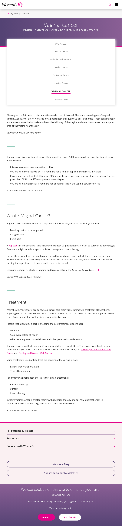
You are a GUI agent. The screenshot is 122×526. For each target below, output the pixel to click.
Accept (46, 518)
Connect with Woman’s (20, 446)
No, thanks (70, 518)
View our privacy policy (61, 509)
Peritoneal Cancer (61, 75)
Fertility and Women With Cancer (35, 353)
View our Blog (61, 464)
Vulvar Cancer (61, 99)
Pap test (12, 245)
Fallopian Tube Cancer (61, 59)
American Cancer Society (84, 270)
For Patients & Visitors (20, 430)
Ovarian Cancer (61, 67)
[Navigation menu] (116, 4)
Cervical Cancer (61, 51)
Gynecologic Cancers (20, 13)
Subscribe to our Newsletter (61, 473)
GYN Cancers (61, 44)
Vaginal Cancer (61, 91)
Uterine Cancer (61, 83)
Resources (13, 438)
